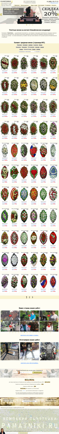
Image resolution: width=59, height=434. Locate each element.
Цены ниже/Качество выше (6, 3)
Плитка (33, 49)
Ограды (21, 49)
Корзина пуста (53, 3)
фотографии (29, 362)
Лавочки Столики (27, 49)
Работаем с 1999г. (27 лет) (6, 5)
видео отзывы (29, 335)
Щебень (38, 49)
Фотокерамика (31, 47)
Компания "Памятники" (8, 399)
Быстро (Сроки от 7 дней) (6, 4)
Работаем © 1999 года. (8, 400)
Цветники (37, 47)
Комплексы (18, 47)
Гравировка (24, 47)
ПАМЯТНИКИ (6, 1)
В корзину (5, 71)
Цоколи (42, 47)
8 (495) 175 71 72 (53, 1)
